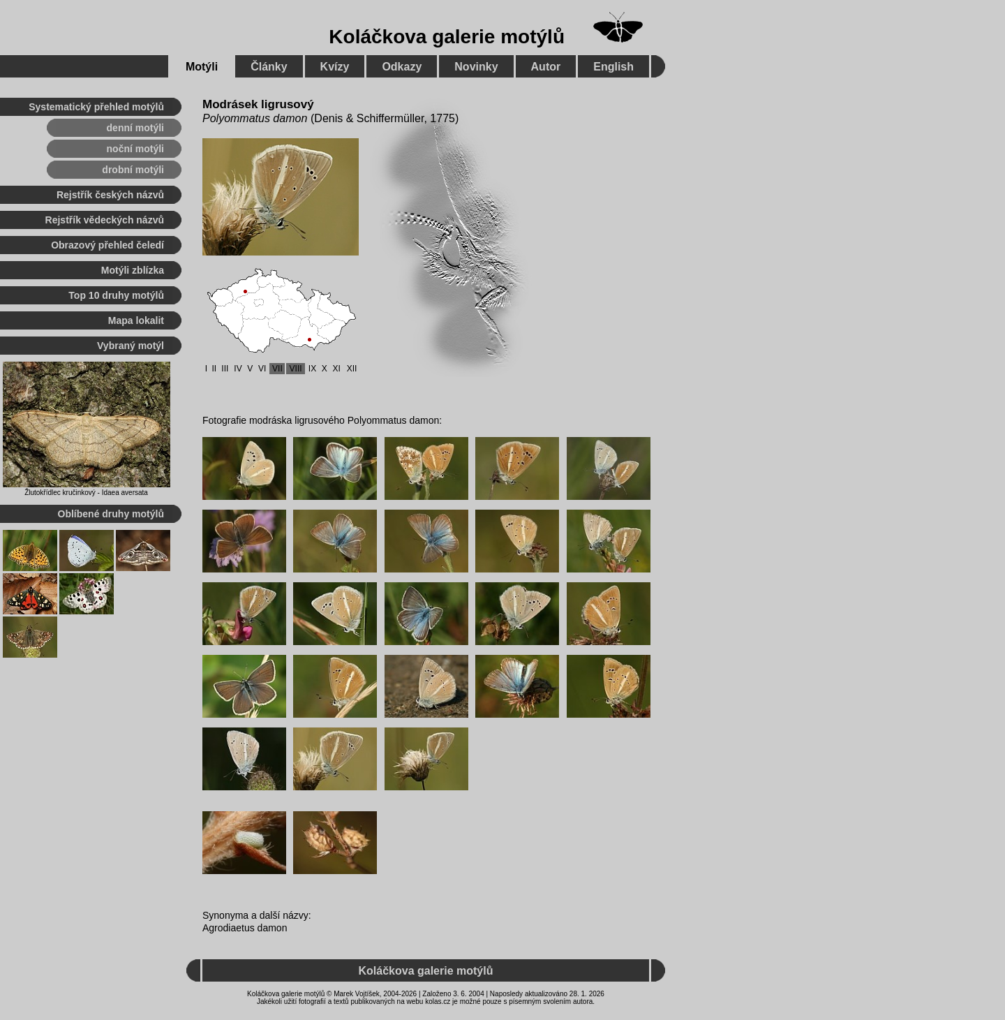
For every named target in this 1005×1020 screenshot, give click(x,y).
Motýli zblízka (132, 270)
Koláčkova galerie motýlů (447, 36)
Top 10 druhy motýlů (116, 295)
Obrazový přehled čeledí (107, 245)
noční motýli (135, 148)
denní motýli (135, 127)
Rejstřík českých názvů (110, 194)
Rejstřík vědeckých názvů (104, 220)
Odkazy (402, 67)
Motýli (202, 67)
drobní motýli (133, 169)
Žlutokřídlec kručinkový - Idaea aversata (86, 492)
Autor (546, 67)
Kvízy (335, 67)
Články (269, 67)
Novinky (476, 67)
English (613, 67)
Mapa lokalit (136, 320)
